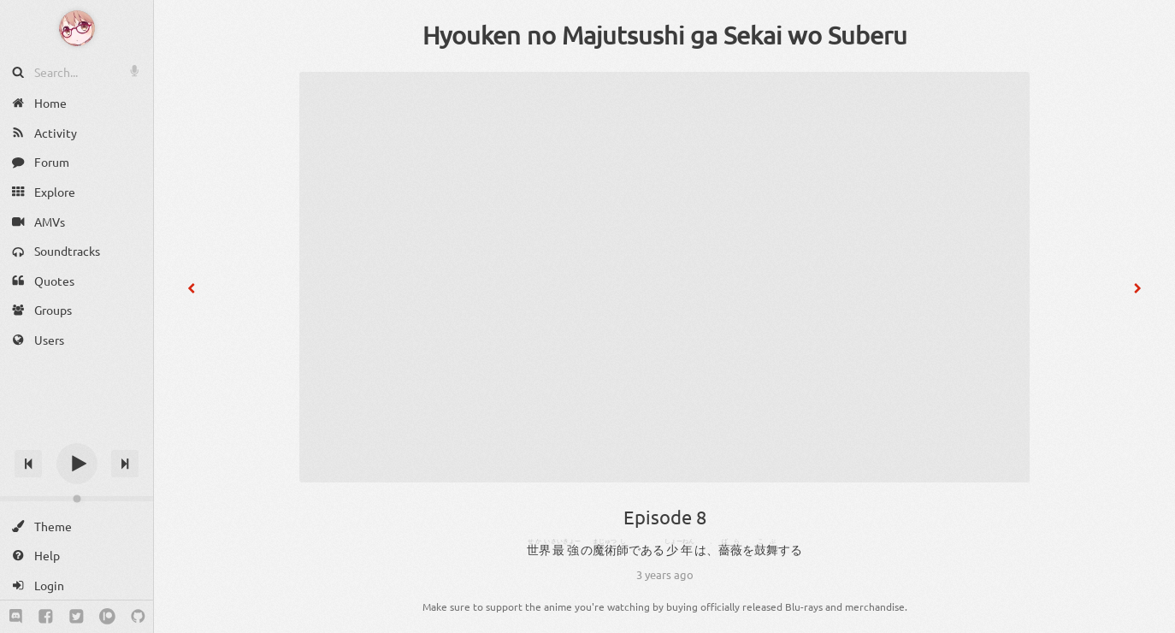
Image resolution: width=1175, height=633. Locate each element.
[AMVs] (76, 221)
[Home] (76, 103)
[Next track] (125, 463)
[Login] (76, 585)
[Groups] (76, 310)
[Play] (76, 463)
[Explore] (76, 192)
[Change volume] (76, 498)
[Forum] (76, 162)
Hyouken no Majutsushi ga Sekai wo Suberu (664, 35)
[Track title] (76, 433)
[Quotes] (76, 281)
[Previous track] (28, 463)
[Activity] (76, 133)
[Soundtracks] (76, 251)
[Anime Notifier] (77, 28)
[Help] (76, 556)
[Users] (76, 340)
